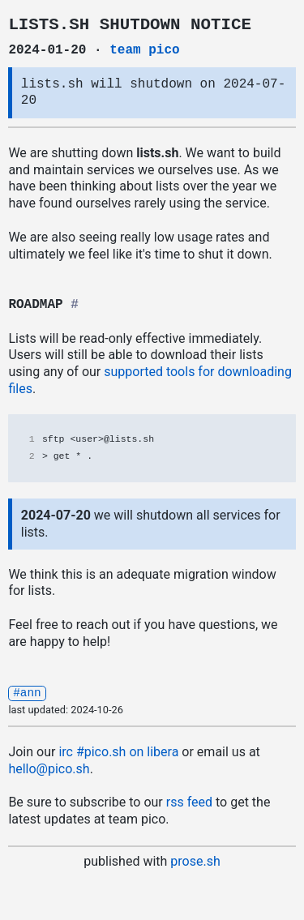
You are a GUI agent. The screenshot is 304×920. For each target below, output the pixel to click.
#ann (27, 692)
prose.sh (195, 860)
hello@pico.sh (48, 768)
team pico (144, 50)
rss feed (189, 801)
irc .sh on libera (118, 751)
